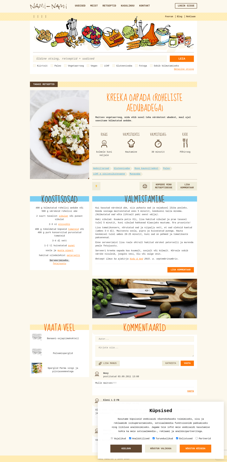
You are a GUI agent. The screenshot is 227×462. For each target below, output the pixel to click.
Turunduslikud (163, 438)
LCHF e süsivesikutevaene (109, 174)
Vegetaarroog (76, 66)
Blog (179, 16)
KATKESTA (170, 363)
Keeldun (126, 448)
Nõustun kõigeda (195, 448)
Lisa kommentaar (187, 186)
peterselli (73, 255)
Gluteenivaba (124, 66)
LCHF (107, 66)
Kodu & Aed (136, 259)
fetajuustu (59, 263)
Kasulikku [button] (127, 5)
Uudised (80, 5)
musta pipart (65, 250)
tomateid (73, 229)
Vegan (94, 66)
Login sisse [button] (186, 5)
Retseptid (109, 5)
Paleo (58, 66)
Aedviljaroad (101, 168)
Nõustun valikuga (160, 448)
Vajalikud (118, 438)
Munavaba (135, 174)
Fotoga (143, 66)
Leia (181, 58)
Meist (94, 5)
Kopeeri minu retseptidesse (163, 186)
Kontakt (144, 5)
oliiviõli (64, 224)
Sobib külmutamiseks (166, 66)
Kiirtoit (42, 66)
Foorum (169, 16)
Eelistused (184, 438)
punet (71, 245)
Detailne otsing (184, 69)
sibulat (63, 216)
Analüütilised (139, 438)
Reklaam (190, 16)
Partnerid (203, 438)
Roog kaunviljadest (146, 168)
